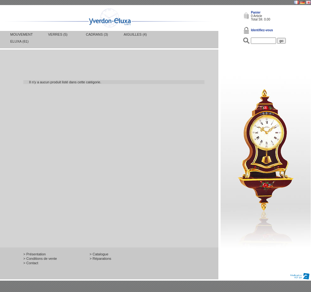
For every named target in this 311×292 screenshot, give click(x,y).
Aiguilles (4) (135, 34)
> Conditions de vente (40, 258)
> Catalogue (98, 254)
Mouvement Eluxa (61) (21, 38)
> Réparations (100, 258)
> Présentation (34, 254)
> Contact (30, 263)
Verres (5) (58, 34)
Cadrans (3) (97, 34)
